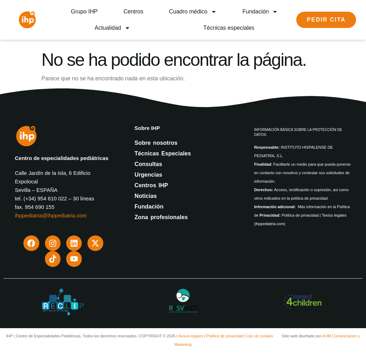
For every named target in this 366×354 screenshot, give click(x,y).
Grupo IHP (84, 11)
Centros (133, 11)
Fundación (260, 11)
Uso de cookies (260, 333)
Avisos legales (190, 333)
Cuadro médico (193, 11)
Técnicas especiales (229, 28)
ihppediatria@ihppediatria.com (51, 215)
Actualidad (112, 28)
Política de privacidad (225, 333)
